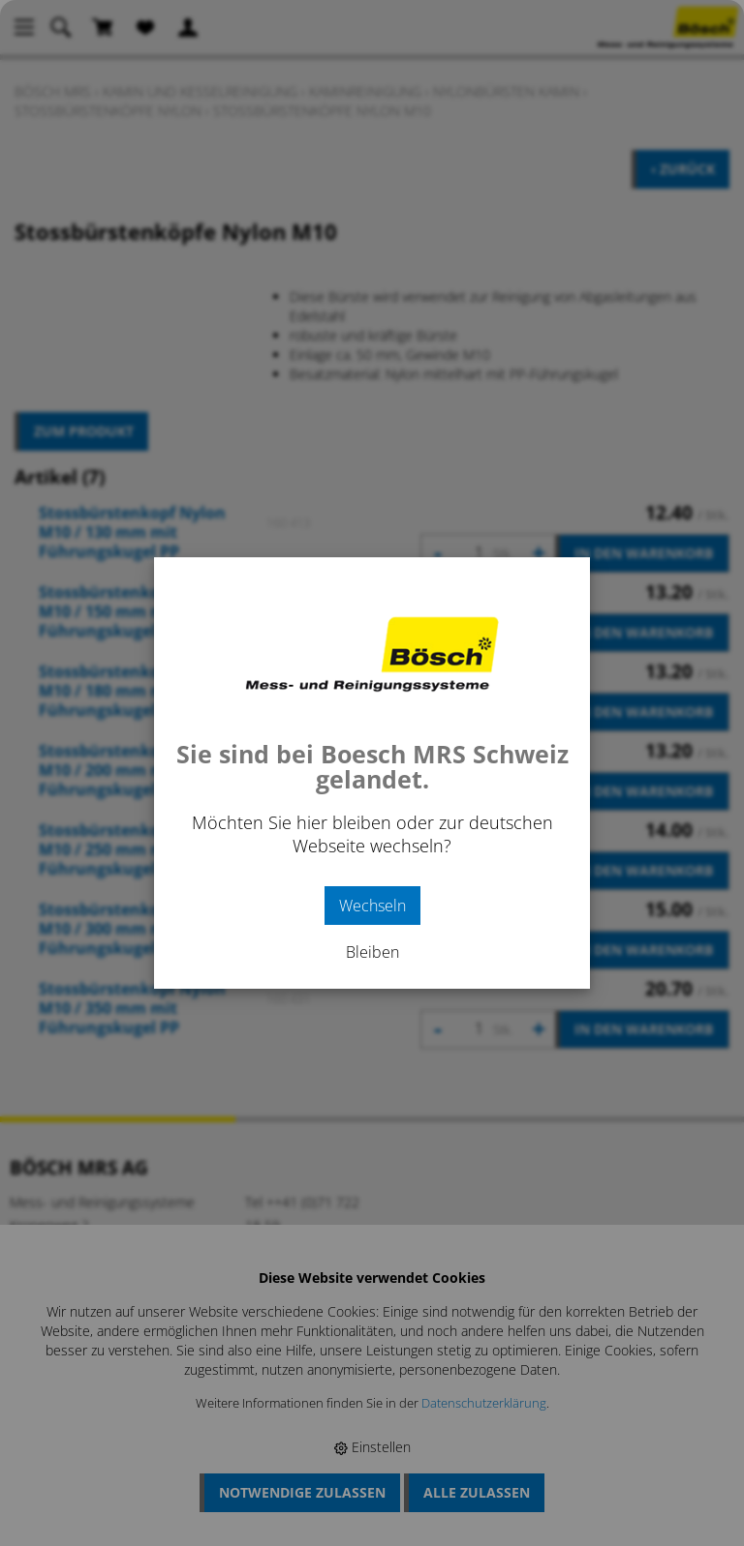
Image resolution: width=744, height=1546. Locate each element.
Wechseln (372, 905)
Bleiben (372, 952)
